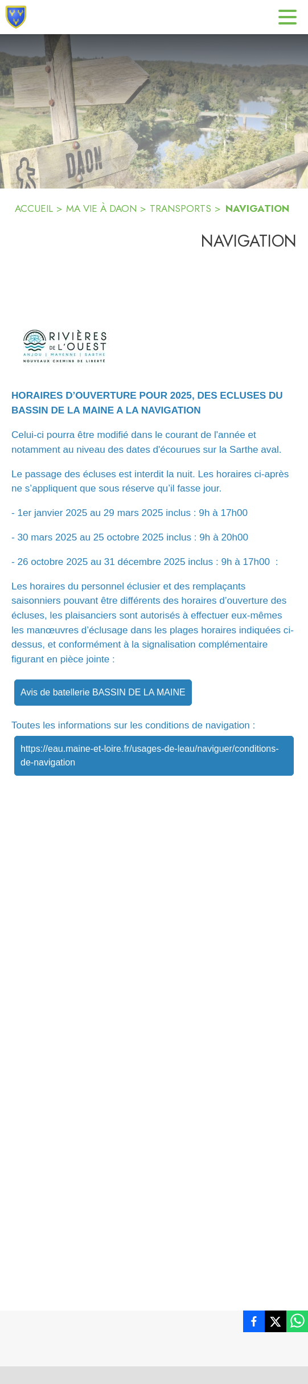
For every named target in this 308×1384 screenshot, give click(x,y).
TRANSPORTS (180, 208)
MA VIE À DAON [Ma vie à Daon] (101, 208)
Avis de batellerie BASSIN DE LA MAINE (103, 692)
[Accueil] (16, 17)
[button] (64, 346)
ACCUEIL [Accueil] (34, 208)
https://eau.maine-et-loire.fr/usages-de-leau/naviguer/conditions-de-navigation (149, 755)
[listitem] (254, 1324)
